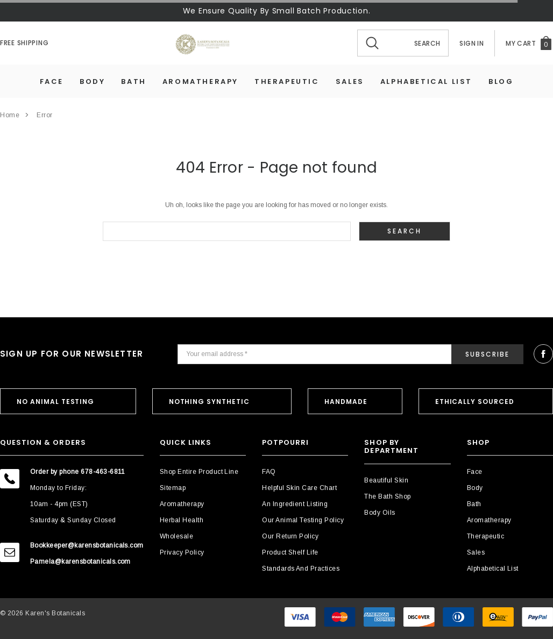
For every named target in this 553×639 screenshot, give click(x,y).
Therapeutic (287, 81)
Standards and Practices (300, 568)
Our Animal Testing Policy (303, 520)
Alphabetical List (426, 81)
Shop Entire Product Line (199, 471)
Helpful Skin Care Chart (299, 488)
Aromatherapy (200, 81)
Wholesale (176, 536)
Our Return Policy (290, 536)
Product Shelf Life (290, 552)
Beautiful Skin (386, 480)
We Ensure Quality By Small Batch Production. (277, 10)
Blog (500, 81)
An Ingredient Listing (295, 504)
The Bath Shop (387, 496)
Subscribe (487, 354)
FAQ (268, 471)
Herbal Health (181, 520)
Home (9, 115)
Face (51, 81)
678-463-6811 (103, 471)
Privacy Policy (182, 552)
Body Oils (379, 512)
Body (92, 81)
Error (45, 115)
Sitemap (173, 488)
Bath (133, 81)
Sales (350, 81)
